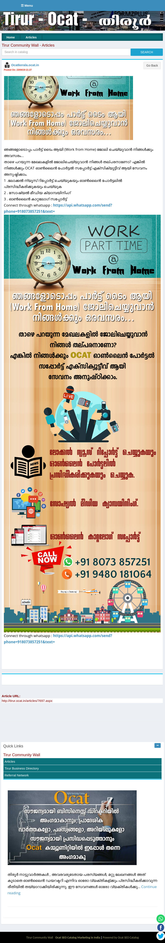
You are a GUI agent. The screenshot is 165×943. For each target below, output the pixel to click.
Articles (31, 37)
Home (10, 37)
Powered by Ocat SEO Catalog (121, 937)
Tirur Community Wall (21, 755)
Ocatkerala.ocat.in (25, 65)
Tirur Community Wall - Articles (28, 45)
